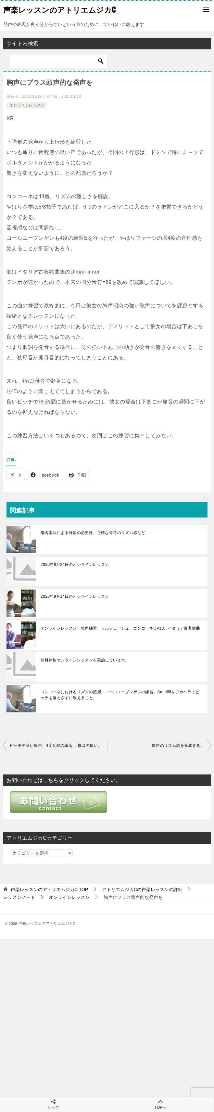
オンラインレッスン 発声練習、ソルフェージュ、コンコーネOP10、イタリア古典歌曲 (120, 628)
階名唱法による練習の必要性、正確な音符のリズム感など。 (95, 532)
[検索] (58, 61)
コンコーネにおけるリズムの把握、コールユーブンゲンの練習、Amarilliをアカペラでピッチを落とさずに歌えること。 (120, 695)
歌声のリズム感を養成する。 (178, 745)
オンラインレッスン (26, 105)
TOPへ (160, 1104)
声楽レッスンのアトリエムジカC (59, 9)
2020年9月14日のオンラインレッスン (75, 596)
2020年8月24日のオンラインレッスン (75, 564)
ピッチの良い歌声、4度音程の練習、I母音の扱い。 (56, 745)
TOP (49, 889)
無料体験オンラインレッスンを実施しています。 (85, 660)
